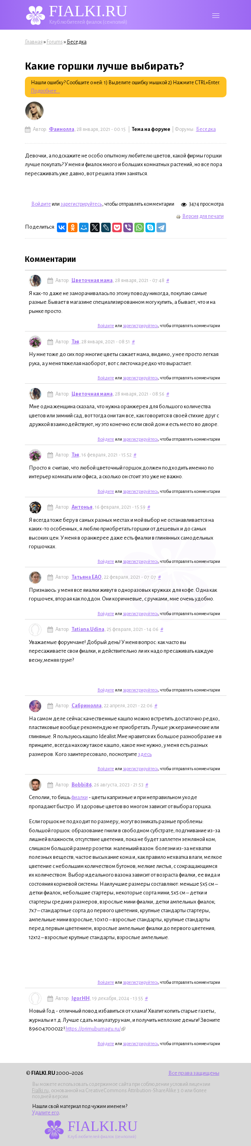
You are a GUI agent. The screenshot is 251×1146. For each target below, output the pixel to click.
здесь (145, 754)
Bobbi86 (82, 785)
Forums (55, 42)
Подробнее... (45, 91)
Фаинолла (61, 129)
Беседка (77, 42)
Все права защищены (193, 1073)
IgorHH (81, 998)
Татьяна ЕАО (87, 577)
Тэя (75, 342)
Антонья (82, 507)
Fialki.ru (40, 1090)
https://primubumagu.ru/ (95, 1029)
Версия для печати (200, 216)
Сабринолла (87, 705)
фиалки (79, 797)
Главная (34, 42)
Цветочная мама (92, 280)
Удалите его (45, 1113)
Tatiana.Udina (88, 629)
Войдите (41, 204)
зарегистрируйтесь (81, 204)
